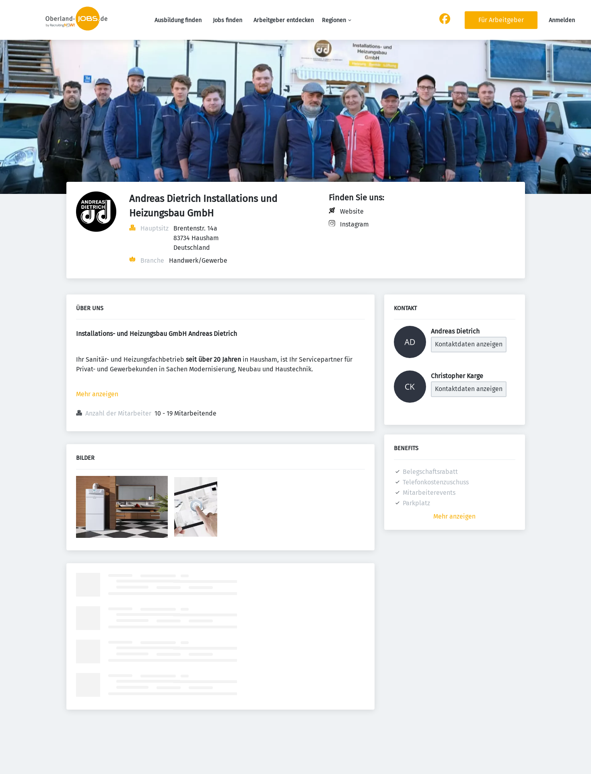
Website (352, 211)
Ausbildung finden (178, 20)
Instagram (354, 224)
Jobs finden (227, 20)
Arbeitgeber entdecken (283, 20)
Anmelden (562, 20)
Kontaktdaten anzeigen (468, 344)
